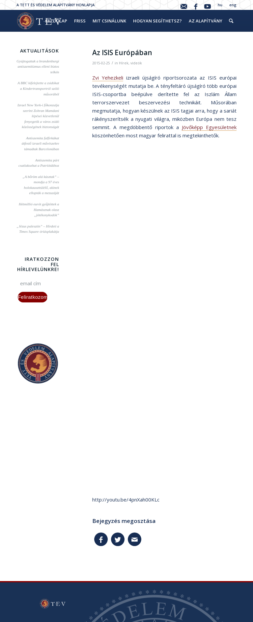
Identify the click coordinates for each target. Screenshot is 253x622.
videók (136, 63)
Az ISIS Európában (122, 52)
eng (233, 4)
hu (220, 4)
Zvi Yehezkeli (107, 77)
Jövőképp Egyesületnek (209, 127)
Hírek (123, 63)
